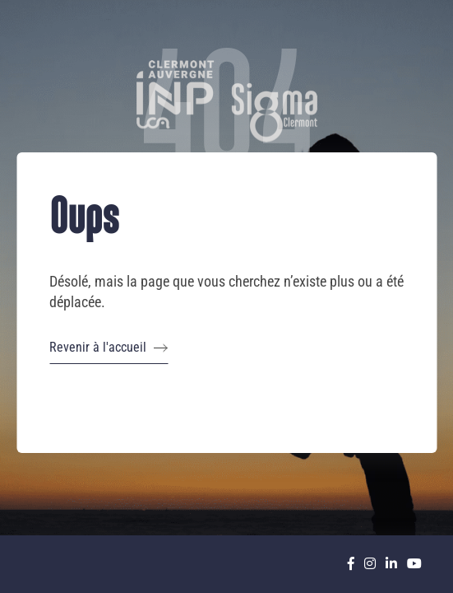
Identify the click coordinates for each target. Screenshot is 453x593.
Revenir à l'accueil (108, 347)
